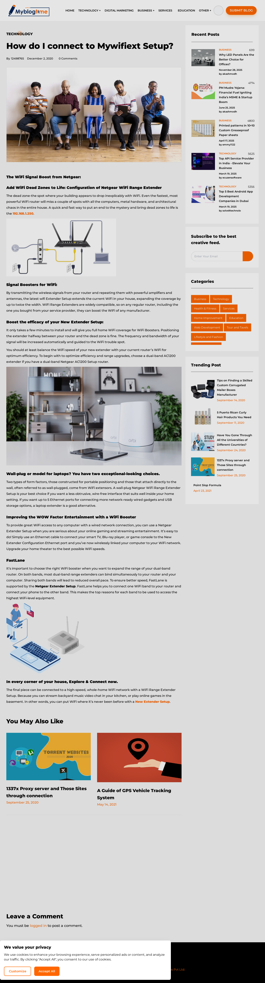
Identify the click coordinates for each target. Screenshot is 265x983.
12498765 (15, 58)
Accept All (211, 970)
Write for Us (144, 962)
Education (236, 318)
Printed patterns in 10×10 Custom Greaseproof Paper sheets (237, 130)
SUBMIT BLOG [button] (241, 10)
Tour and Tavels (237, 327)
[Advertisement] (94, 861)
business (225, 49)
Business (200, 299)
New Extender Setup (152, 702)
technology (227, 153)
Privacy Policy (121, 962)
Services (229, 308)
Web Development (207, 327)
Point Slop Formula (207, 485)
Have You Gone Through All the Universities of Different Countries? (234, 439)
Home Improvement (208, 318)
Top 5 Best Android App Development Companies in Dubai (236, 196)
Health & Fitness (205, 308)
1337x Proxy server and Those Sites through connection (233, 465)
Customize (181, 970)
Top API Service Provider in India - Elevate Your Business (236, 163)
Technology (19, 34)
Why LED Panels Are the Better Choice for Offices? (236, 59)
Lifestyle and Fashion (208, 337)
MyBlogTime (120, 969)
